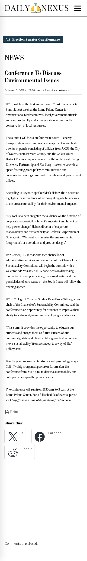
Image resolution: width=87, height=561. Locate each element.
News (14, 57)
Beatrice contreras (57, 90)
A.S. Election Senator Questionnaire (33, 39)
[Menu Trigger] (77, 8)
